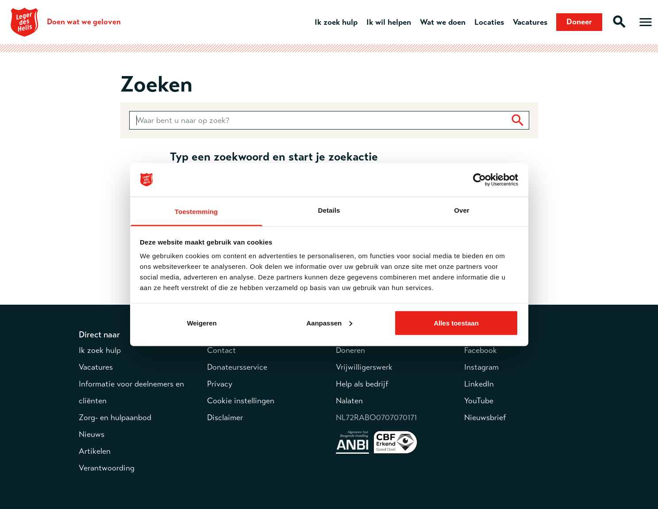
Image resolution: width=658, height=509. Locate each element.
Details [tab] (329, 210)
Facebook (480, 350)
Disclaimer (225, 417)
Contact (221, 350)
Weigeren (201, 322)
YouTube (478, 401)
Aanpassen (329, 322)
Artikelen (95, 451)
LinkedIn (479, 384)
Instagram (481, 367)
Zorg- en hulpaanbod (115, 417)
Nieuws (91, 434)
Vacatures (530, 22)
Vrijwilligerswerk (364, 367)
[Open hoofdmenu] (646, 22)
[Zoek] (518, 120)
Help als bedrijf (362, 384)
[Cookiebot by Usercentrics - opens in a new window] (479, 180)
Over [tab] (461, 210)
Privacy (219, 384)
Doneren (350, 350)
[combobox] (329, 120)
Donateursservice (237, 367)
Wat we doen (443, 22)
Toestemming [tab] (196, 211)
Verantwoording (107, 468)
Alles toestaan (456, 322)
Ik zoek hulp (336, 22)
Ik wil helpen (388, 22)
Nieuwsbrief (485, 417)
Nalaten (349, 401)
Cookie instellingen (240, 401)
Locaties (489, 22)
